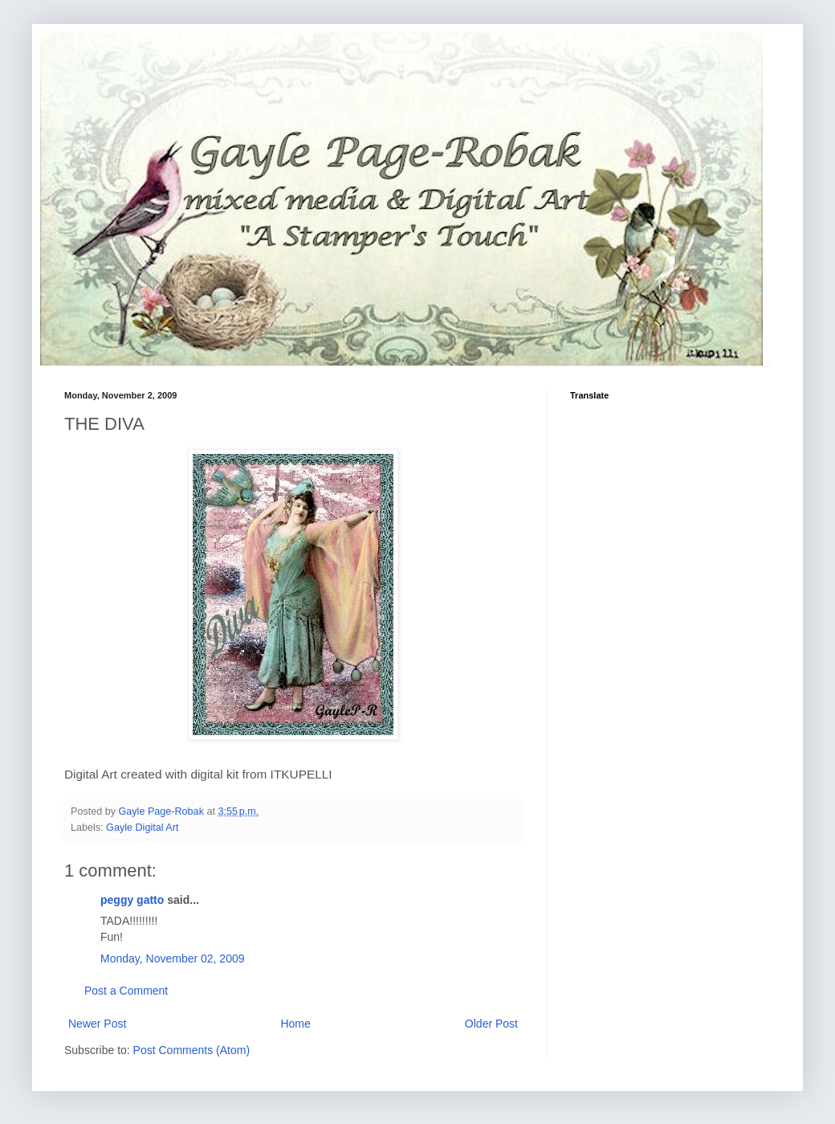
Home (295, 1023)
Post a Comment (126, 990)
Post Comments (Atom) (191, 1050)
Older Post (491, 1023)
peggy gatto (132, 899)
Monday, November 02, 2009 (172, 958)
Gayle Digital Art (142, 827)
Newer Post (97, 1023)
